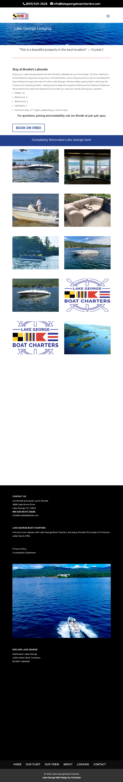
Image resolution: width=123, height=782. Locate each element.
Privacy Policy (19, 549)
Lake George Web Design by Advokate (61, 777)
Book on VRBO (28, 128)
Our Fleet (33, 764)
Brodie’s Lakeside (21, 661)
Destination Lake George (24, 654)
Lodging (83, 764)
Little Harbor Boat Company (26, 657)
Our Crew (52, 764)
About (68, 764)
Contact (99, 764)
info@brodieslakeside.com (25, 515)
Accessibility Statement (24, 552)
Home (17, 764)
